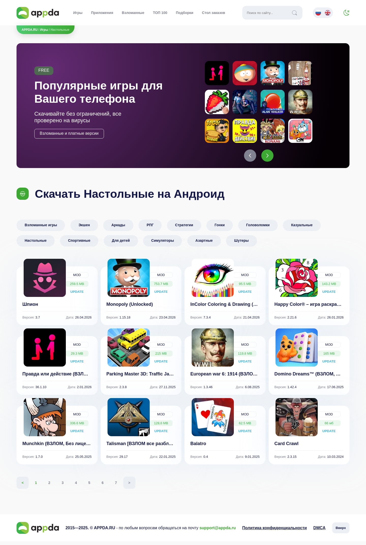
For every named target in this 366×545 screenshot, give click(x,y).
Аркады (118, 228)
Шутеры (241, 244)
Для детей (121, 244)
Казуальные (301, 228)
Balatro (198, 447)
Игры (77, 13)
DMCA (319, 531)
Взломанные (133, 13)
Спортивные (79, 244)
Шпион (30, 307)
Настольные (36, 244)
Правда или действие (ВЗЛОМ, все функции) (73, 377)
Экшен (84, 228)
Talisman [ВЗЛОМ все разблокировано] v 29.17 (158, 447)
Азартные (204, 244)
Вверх (341, 531)
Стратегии (184, 228)
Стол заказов (213, 13)
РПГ (150, 228)
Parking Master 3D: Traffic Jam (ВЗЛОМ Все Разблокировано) (174, 377)
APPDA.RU (30, 30)
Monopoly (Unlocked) (129, 307)
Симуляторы (162, 244)
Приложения (102, 13)
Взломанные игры (41, 228)
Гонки (220, 228)
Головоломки (258, 228)
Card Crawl (286, 447)
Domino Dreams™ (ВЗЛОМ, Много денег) (319, 377)
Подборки (184, 13)
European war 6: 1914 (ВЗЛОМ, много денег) (239, 377)
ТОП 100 (160, 13)
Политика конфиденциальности (274, 531)
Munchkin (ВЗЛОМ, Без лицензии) (60, 447)
